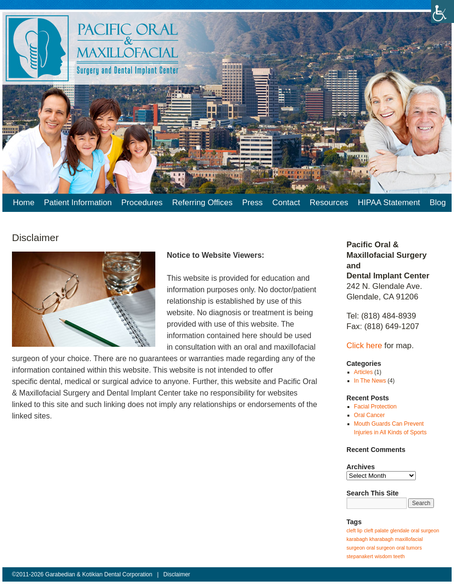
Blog (438, 202)
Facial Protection (375, 406)
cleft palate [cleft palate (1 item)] (376, 530)
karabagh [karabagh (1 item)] (357, 539)
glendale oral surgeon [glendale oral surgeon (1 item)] (414, 530)
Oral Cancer (369, 415)
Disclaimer (176, 574)
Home (23, 202)
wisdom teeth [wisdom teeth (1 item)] (390, 556)
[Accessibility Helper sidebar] (442, 11)
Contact (286, 202)
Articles (363, 372)
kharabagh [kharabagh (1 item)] (381, 539)
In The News (370, 380)
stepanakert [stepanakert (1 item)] (359, 556)
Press (252, 202)
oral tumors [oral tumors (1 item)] (409, 548)
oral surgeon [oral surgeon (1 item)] (381, 548)
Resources (329, 202)
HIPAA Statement (389, 202)
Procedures (141, 202)
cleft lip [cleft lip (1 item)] (354, 530)
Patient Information (78, 202)
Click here (364, 345)
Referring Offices (202, 202)
